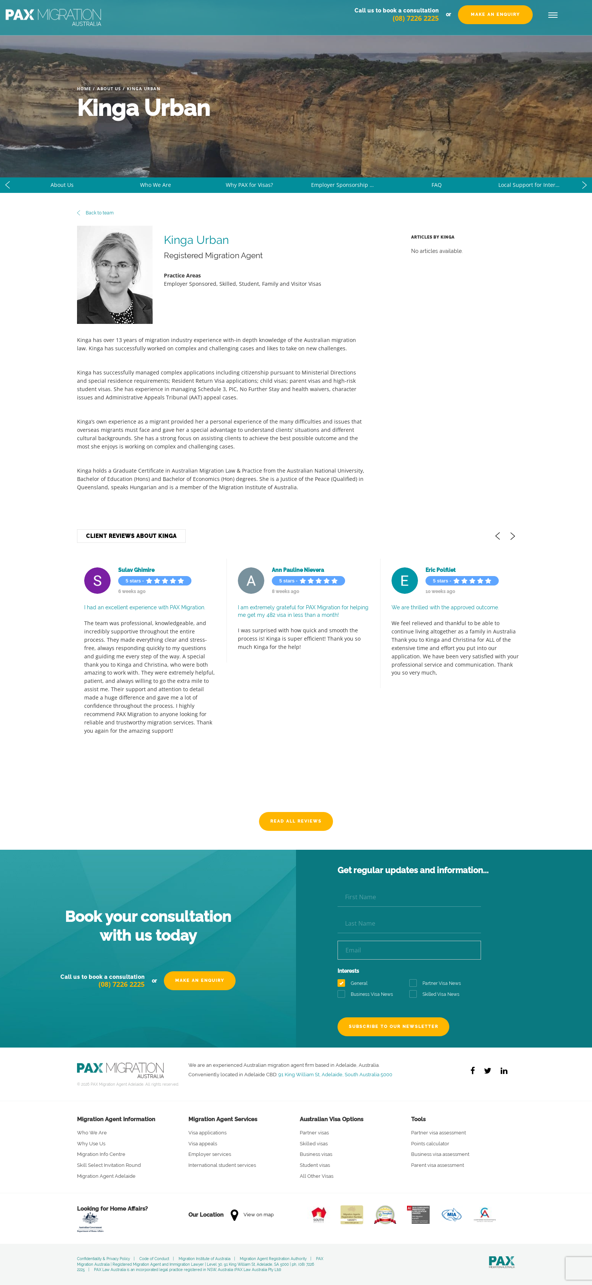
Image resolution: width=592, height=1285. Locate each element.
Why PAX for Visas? (249, 184)
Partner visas (314, 1133)
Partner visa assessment (438, 1133)
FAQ (437, 184)
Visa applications (207, 1133)
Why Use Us (91, 1143)
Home (84, 88)
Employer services (209, 1154)
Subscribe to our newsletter (395, 1026)
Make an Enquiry (495, 23)
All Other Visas (316, 1176)
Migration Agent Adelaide (106, 1176)
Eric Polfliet (433, 570)
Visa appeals (202, 1143)
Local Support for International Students (537, 184)
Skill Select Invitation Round (109, 1165)
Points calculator (430, 1143)
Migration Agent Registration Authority (273, 1259)
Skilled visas (314, 1143)
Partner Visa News (437, 983)
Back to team (95, 213)
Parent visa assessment (437, 1165)
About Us (109, 88)
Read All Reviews (296, 821)
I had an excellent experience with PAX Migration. (137, 607)
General (355, 983)
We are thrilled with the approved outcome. (438, 607)
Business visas (316, 1154)
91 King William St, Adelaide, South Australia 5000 (335, 1074)
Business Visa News (368, 994)
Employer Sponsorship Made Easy (350, 184)
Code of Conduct (154, 1259)
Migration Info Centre (101, 1154)
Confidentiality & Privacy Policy (103, 1259)
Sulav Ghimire (129, 570)
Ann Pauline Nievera (291, 570)
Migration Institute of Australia (204, 1259)
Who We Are (155, 184)
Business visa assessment (440, 1154)
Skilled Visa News (436, 994)
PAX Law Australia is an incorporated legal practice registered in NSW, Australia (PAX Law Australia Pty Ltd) (187, 1270)
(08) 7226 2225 (416, 26)
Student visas (315, 1165)
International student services (222, 1165)
